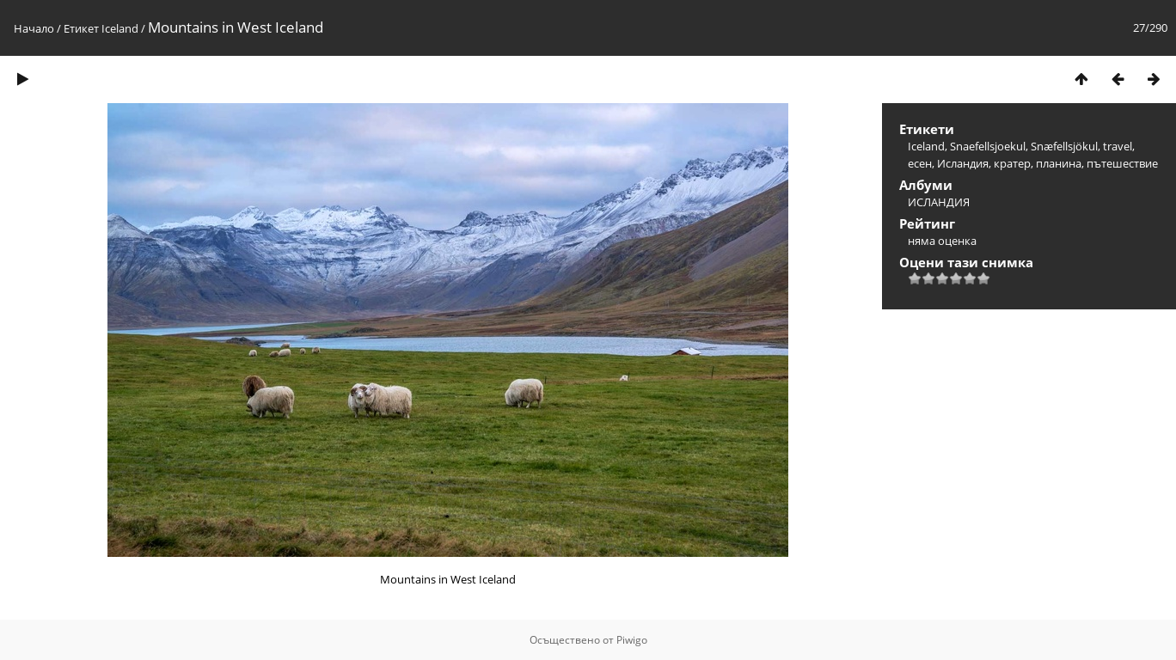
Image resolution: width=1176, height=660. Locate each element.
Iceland (119, 28)
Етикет (81, 28)
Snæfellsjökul (1064, 146)
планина (1058, 163)
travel (1117, 146)
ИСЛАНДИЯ (939, 202)
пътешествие (1122, 163)
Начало (34, 28)
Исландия (963, 163)
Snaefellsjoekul (988, 146)
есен (920, 163)
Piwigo (631, 639)
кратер (1012, 163)
